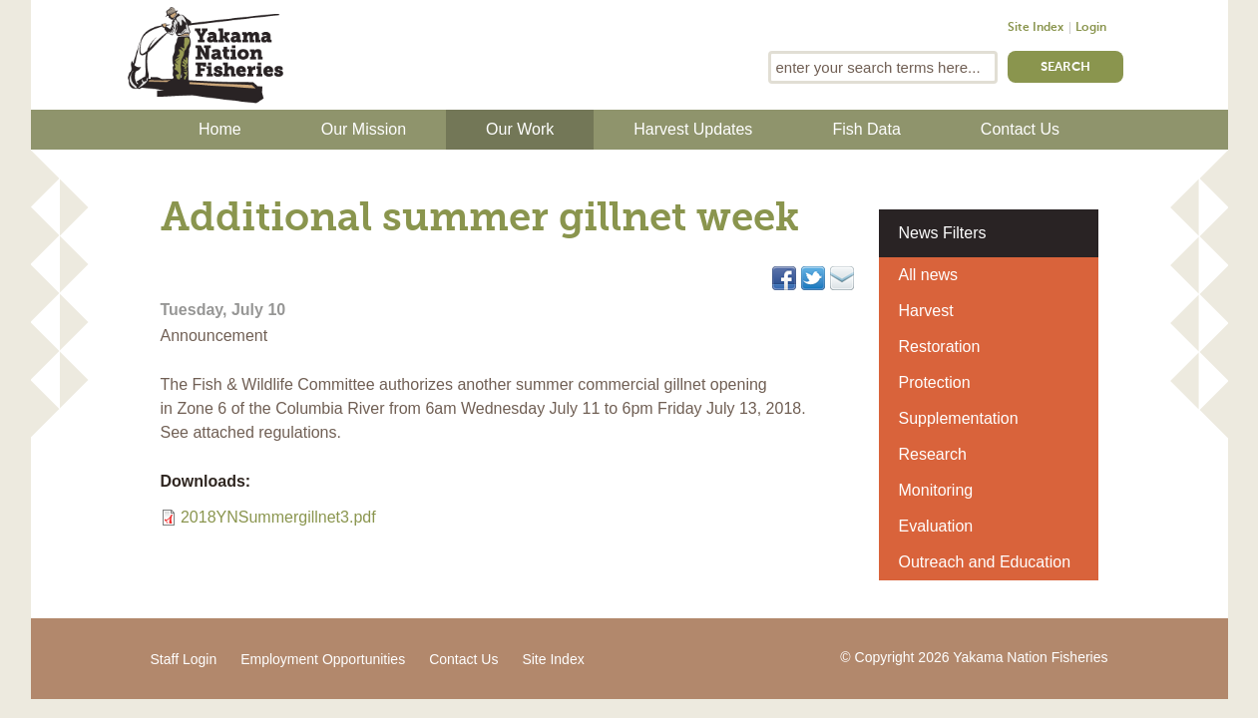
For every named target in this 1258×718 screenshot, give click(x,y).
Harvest (926, 310)
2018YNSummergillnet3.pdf (278, 517)
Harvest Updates (692, 129)
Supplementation (959, 418)
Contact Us (1020, 129)
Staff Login (184, 659)
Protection (935, 382)
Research (933, 454)
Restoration (940, 346)
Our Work (520, 129)
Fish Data (866, 129)
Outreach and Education (985, 561)
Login (1090, 28)
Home (220, 129)
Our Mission (363, 129)
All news (929, 274)
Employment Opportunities (322, 659)
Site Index (1035, 28)
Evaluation (936, 526)
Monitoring (936, 490)
